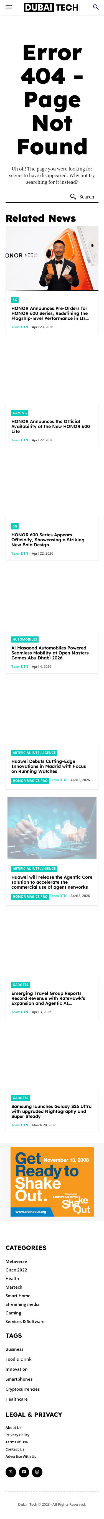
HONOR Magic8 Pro (30, 780)
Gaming (20, 413)
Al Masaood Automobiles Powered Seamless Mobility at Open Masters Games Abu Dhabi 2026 (50, 653)
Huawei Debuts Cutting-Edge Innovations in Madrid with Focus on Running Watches (48, 766)
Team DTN (19, 327)
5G (15, 299)
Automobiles (25, 639)
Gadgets (20, 984)
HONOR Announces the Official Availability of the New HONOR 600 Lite (50, 426)
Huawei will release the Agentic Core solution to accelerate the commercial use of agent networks (51, 882)
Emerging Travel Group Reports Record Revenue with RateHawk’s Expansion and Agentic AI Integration (48, 1000)
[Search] (81, 197)
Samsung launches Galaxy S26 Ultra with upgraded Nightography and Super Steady (51, 1111)
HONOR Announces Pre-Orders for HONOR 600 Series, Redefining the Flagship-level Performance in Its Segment (49, 315)
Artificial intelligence (34, 752)
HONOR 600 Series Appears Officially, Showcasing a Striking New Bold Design (48, 539)
